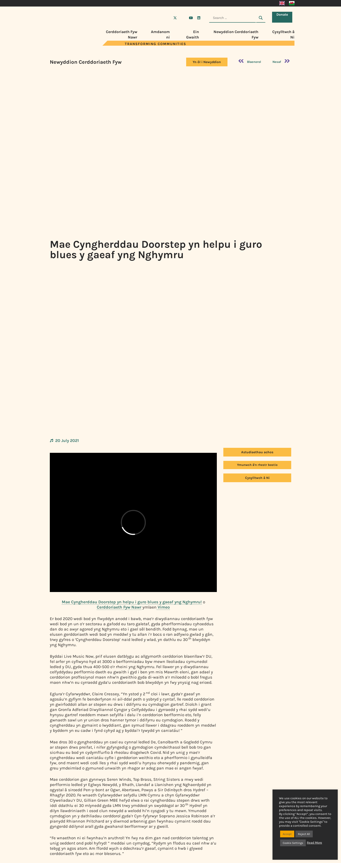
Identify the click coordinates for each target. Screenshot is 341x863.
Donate (283, 17)
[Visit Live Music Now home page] (63, 44)
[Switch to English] (282, 3)
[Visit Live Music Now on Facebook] (167, 18)
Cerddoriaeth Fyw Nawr (119, 607)
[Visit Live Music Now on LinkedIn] (198, 18)
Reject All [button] (304, 834)
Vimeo (163, 607)
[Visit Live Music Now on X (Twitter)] (175, 18)
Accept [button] (287, 834)
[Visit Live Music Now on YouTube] (191, 18)
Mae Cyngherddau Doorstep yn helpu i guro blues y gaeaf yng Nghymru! (132, 601)
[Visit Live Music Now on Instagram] (183, 18)
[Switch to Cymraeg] (292, 3)
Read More (314, 843)
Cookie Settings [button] (293, 843)
